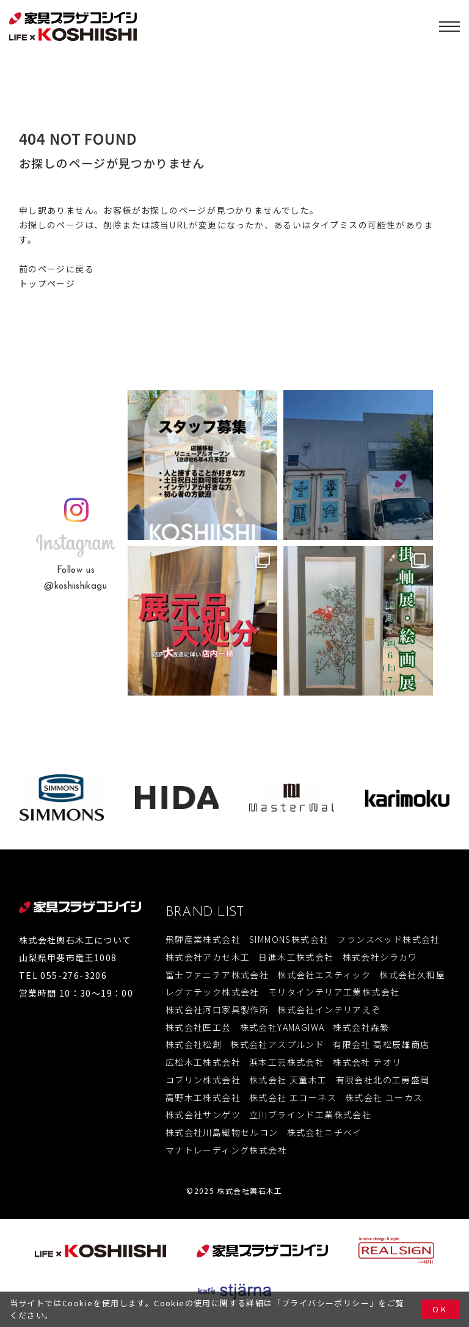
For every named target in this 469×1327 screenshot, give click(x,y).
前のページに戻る (56, 269)
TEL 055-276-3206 (63, 975)
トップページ (47, 283)
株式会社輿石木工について (75, 940)
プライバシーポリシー (325, 1303)
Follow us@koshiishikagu (75, 578)
